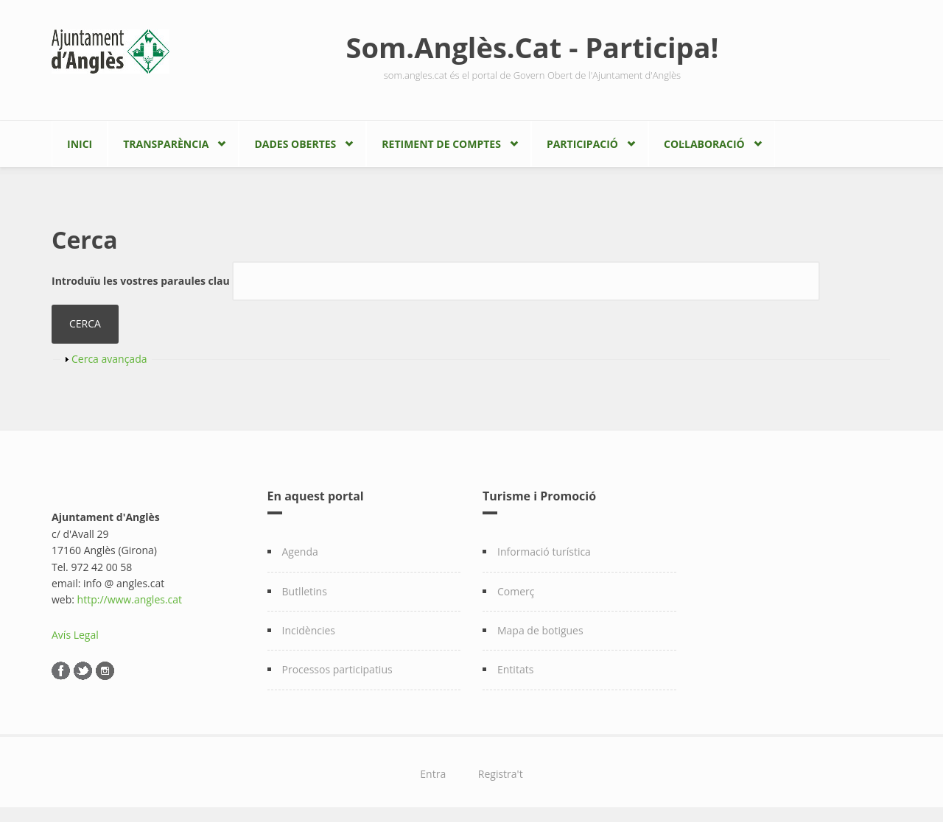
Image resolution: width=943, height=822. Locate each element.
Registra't (500, 774)
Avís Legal (75, 635)
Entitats (515, 669)
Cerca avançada (109, 359)
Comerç (516, 591)
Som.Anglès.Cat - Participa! (532, 47)
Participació (582, 144)
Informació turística (544, 552)
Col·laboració (704, 144)
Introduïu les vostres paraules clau (142, 281)
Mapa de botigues (540, 630)
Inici (79, 144)
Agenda (300, 552)
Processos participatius (337, 669)
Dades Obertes (295, 144)
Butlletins (304, 591)
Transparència (165, 144)
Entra (433, 774)
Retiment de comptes (441, 144)
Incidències (309, 630)
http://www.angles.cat (130, 599)
